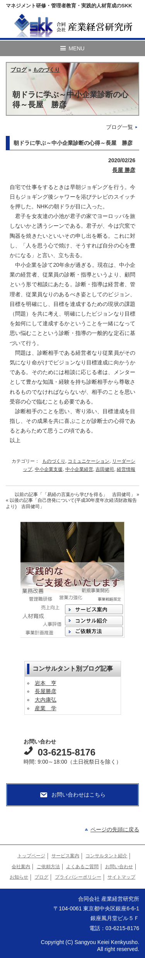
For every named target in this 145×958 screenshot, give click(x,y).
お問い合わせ (119, 866)
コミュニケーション (88, 461)
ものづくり (46, 70)
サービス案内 (65, 855)
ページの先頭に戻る (114, 829)
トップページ (31, 855)
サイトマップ (121, 877)
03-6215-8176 (66, 752)
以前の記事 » (77, 494)
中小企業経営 (79, 469)
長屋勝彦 (45, 691)
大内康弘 (45, 700)
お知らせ (19, 877)
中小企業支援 (49, 469)
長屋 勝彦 (123, 170)
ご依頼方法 (48, 866)
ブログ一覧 (119, 127)
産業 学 (45, 708)
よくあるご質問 (82, 866)
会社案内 (21, 866)
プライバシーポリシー (78, 877)
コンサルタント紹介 (106, 855)
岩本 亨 (45, 683)
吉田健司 (105, 469)
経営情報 (126, 469)
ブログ (18, 70)
